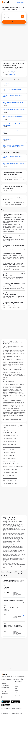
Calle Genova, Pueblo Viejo (9, 461)
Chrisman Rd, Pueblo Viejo (9, 452)
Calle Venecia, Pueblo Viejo (9, 449)
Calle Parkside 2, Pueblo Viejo (10, 472)
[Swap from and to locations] (22, 16)
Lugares (16, 686)
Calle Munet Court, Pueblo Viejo (10, 435)
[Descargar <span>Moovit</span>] (21, 2)
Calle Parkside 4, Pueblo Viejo (10, 480)
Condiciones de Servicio (6, 708)
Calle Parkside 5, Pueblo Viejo (10, 478)
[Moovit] (5, 2)
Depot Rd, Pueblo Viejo (8, 430)
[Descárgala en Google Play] (5, 701)
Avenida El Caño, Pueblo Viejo (10, 433)
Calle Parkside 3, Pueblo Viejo (10, 483)
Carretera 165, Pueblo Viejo (9, 444)
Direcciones (17, 695)
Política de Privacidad (17, 708)
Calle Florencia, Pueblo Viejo (9, 458)
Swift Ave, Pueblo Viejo (8, 475)
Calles (16, 688)
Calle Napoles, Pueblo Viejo (9, 438)
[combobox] (14, 15)
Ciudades (17, 692)
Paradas (16, 690)
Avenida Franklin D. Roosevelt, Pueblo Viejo (13, 466)
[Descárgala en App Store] (15, 701)
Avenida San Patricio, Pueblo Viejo (11, 464)
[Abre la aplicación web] (5, 705)
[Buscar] (14, 22)
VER (23, 177)
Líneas (16, 683)
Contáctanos (4, 710)
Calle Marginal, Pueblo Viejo (9, 441)
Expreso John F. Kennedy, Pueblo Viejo (12, 447)
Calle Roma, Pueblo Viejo (9, 455)
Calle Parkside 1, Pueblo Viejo (10, 469)
